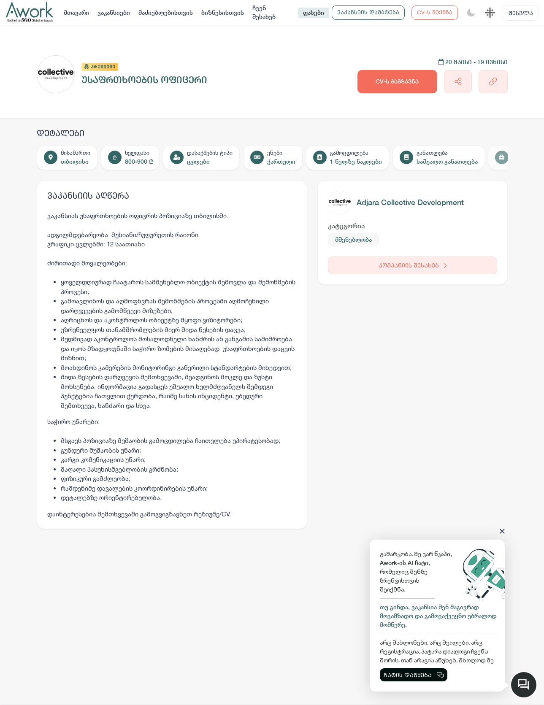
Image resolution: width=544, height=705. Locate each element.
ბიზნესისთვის (222, 12)
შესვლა (521, 12)
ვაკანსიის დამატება (368, 12)
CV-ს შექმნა (434, 12)
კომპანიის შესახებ (413, 265)
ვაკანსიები (113, 12)
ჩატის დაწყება (414, 674)
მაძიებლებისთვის (165, 12)
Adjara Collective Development (410, 202)
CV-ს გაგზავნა (397, 81)
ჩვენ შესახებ (264, 12)
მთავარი (76, 12)
